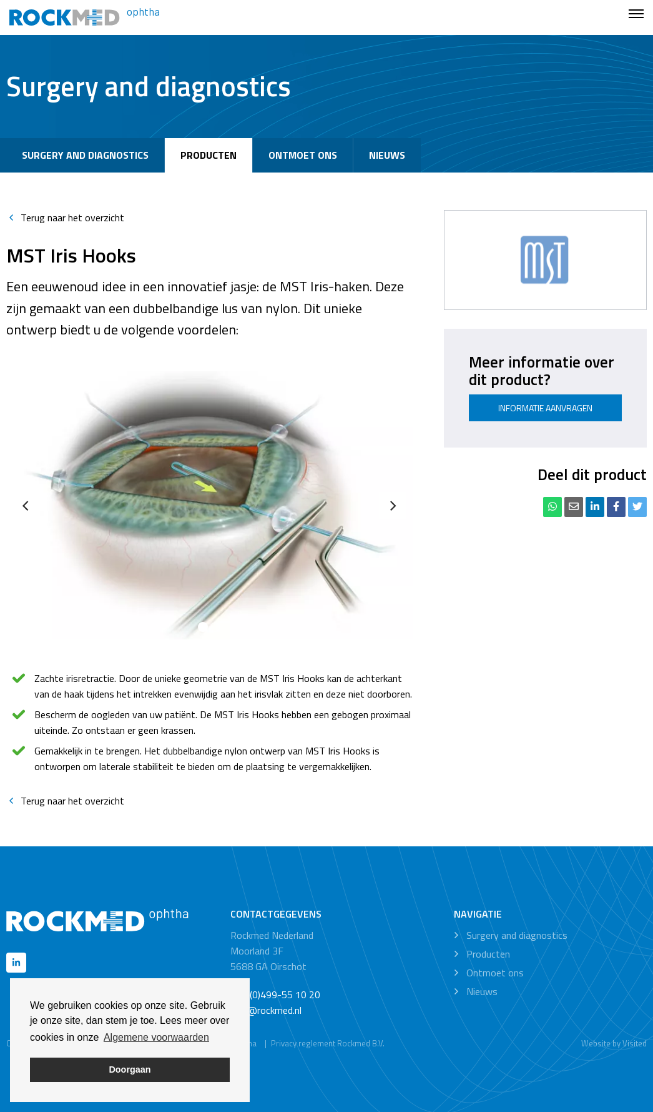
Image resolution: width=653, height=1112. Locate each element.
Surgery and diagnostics (85, 155)
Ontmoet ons (302, 155)
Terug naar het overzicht (65, 217)
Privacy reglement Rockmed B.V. (328, 1043)
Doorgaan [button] (129, 1069)
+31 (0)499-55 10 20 (275, 994)
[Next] (392, 505)
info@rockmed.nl (266, 1010)
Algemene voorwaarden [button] (156, 1037)
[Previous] (26, 505)
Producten (208, 155)
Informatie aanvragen (545, 407)
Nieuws (387, 155)
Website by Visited (614, 1043)
